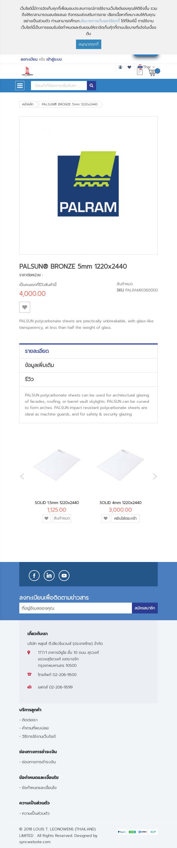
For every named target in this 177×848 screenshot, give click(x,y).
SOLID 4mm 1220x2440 (120, 503)
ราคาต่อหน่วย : (31, 275)
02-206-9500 (65, 675)
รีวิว (29, 379)
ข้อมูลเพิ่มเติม (39, 365)
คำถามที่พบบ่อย (35, 728)
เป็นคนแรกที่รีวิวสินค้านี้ (37, 285)
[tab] (88, 351)
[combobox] (59, 85)
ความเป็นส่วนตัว (36, 813)
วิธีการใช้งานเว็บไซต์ (39, 736)
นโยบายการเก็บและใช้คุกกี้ (99, 21)
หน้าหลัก (27, 104)
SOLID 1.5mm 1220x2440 (57, 503)
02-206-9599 (60, 687)
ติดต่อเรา (29, 720)
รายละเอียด (37, 351)
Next (156, 476)
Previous (20, 476)
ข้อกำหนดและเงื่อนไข (39, 787)
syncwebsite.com (34, 842)
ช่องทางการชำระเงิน (39, 762)
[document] (88, 27)
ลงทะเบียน (29, 59)
